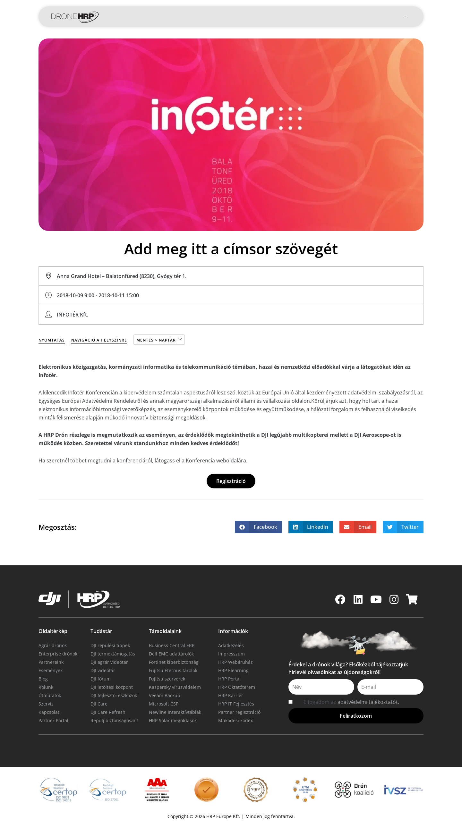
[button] (353, 16)
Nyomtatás (51, 340)
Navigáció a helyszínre (99, 340)
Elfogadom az (351, 701)
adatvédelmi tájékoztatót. (368, 701)
